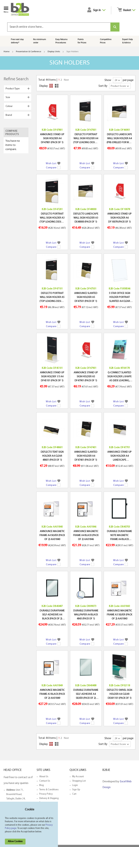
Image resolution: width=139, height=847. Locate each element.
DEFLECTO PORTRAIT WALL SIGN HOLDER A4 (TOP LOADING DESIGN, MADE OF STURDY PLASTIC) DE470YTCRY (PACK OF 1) (86, 139)
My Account (78, 776)
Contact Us (44, 781)
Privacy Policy (46, 794)
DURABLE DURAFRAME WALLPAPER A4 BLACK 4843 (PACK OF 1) (85, 614)
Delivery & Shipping (49, 798)
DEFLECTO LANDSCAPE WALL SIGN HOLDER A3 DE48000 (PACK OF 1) (85, 218)
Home (6, 52)
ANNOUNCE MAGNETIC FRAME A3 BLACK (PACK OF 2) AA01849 (52, 694)
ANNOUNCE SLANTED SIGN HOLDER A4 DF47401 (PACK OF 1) (85, 456)
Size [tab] (8, 97)
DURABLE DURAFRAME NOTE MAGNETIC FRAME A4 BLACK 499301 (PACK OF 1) (119, 536)
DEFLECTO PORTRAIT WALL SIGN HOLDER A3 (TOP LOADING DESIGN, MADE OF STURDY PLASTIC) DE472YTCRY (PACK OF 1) (52, 218)
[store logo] (22, 9)
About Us (43, 776)
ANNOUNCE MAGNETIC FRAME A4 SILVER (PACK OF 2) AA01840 (52, 535)
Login (75, 785)
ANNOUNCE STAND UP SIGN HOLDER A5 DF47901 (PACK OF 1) (86, 376)
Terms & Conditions (49, 789)
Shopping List (79, 781)
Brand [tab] (9, 115)
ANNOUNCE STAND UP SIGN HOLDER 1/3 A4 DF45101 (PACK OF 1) (52, 376)
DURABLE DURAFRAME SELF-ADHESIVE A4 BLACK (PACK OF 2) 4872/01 (52, 615)
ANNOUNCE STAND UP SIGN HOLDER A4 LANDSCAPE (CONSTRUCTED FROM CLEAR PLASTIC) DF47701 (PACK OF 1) (119, 456)
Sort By (102, 86)
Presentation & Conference (28, 52)
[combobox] (58, 27)
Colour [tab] (9, 106)
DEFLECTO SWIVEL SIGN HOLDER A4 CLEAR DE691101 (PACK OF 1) (119, 694)
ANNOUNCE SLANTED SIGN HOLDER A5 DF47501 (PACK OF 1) (85, 297)
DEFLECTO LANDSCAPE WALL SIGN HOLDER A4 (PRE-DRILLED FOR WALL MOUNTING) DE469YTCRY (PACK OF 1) (119, 139)
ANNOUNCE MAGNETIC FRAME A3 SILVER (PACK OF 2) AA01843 (119, 614)
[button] (53, 163)
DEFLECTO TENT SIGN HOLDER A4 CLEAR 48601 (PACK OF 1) (52, 456)
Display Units (54, 52)
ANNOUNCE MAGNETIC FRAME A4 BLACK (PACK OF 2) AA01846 (85, 535)
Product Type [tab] (13, 88)
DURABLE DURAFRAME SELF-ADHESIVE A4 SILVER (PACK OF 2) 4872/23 (85, 694)
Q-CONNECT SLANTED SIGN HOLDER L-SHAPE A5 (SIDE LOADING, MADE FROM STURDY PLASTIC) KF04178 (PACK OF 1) (119, 377)
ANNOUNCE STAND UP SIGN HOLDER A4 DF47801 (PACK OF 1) (52, 138)
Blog (41, 785)
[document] (29, 826)
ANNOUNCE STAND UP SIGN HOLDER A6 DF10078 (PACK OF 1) (119, 218)
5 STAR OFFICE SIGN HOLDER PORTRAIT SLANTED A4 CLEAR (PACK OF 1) (119, 298)
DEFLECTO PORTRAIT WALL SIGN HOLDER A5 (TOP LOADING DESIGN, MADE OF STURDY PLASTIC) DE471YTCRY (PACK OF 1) (52, 298)
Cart (74, 794)
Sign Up (76, 789)
